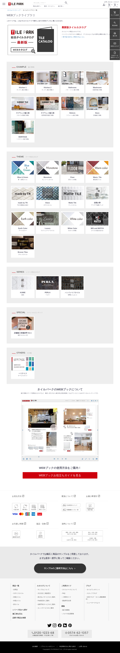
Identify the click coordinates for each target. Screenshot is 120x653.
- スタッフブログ (91, 593)
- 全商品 (15, 589)
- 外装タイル (16, 600)
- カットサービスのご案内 (45, 608)
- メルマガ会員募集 (67, 613)
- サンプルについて (43, 589)
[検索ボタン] (66, 3)
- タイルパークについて (69, 589)
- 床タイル (15, 604)
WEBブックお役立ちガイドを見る (60, 475)
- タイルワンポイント (93, 589)
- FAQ (63, 593)
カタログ (116, 2)
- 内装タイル (16, 597)
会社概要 (35, 646)
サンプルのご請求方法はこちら (60, 568)
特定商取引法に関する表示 (67, 646)
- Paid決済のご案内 (43, 600)
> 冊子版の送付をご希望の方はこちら (73, 37)
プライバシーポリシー (48, 646)
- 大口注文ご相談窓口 (44, 593)
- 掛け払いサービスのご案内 (46, 597)
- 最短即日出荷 (66, 600)
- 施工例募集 (65, 610)
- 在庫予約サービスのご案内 (46, 604)
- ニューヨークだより (93, 603)
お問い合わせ (108, 2)
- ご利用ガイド (66, 597)
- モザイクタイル (18, 593)
